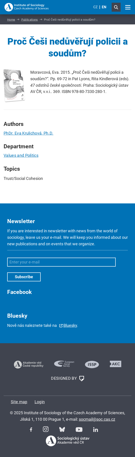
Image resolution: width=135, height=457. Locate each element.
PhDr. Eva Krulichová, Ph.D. (28, 133)
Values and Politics (21, 155)
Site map (19, 401)
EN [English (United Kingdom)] (104, 7)
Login (40, 401)
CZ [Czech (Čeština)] (95, 7)
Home (11, 19)
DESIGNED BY (67, 379)
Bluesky (70, 325)
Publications (29, 19)
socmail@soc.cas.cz (97, 419)
